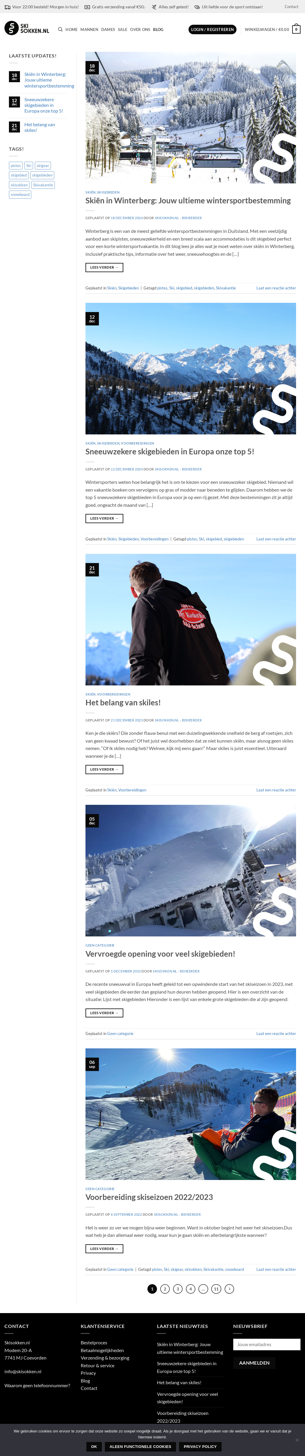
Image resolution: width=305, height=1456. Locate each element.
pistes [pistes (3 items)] (16, 165)
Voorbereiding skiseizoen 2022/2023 (149, 1196)
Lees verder (104, 267)
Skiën (90, 192)
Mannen (89, 29)
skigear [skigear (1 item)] (43, 165)
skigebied (184, 288)
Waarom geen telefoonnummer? (37, 1385)
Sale (122, 29)
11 (217, 1289)
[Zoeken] (60, 29)
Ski (171, 288)
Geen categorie (100, 945)
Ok (94, 1447)
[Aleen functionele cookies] (297, 1441)
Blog (158, 29)
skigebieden (204, 288)
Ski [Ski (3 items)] (28, 165)
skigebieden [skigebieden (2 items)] (42, 175)
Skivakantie (226, 288)
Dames (108, 29)
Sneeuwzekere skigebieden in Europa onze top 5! (43, 104)
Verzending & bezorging (105, 1358)
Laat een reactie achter (276, 288)
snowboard (234, 1269)
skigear (177, 1269)
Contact (291, 6)
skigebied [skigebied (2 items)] (19, 175)
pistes (162, 288)
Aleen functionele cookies (140, 1447)
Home (71, 29)
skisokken (193, 1269)
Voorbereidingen (137, 443)
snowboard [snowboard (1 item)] (20, 194)
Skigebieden (108, 192)
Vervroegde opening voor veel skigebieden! (160, 953)
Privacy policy (200, 1447)
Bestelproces (94, 1343)
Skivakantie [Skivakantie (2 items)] (43, 185)
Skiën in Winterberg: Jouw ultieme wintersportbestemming (49, 79)
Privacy (88, 1373)
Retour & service (97, 1365)
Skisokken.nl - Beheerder (178, 218)
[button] (212, 30)
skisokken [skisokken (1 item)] (19, 185)
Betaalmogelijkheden (102, 1350)
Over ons (140, 29)
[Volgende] (231, 1289)
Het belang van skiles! (39, 127)
